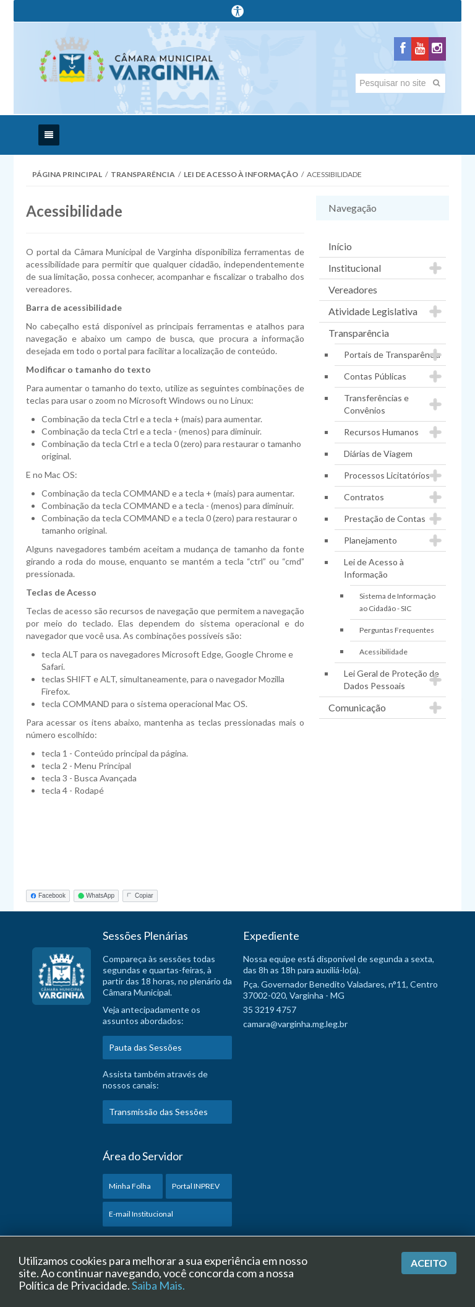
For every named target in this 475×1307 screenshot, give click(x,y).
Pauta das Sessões (145, 1047)
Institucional (354, 268)
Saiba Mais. (158, 1285)
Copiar (140, 895)
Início (340, 246)
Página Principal (67, 174)
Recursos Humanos (381, 432)
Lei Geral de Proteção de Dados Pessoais (391, 679)
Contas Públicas (375, 376)
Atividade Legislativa (372, 311)
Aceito (429, 1263)
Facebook (48, 895)
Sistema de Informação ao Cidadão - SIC (397, 602)
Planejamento (370, 540)
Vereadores (352, 289)
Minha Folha (130, 1186)
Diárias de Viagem (378, 453)
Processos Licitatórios (387, 475)
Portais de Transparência (392, 354)
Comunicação (357, 707)
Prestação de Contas (385, 518)
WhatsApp (96, 895)
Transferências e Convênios (376, 404)
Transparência (143, 174)
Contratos (364, 497)
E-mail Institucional (141, 1213)
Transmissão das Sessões (158, 1111)
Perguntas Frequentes (396, 630)
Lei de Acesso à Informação (241, 174)
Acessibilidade (383, 651)
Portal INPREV (196, 1186)
